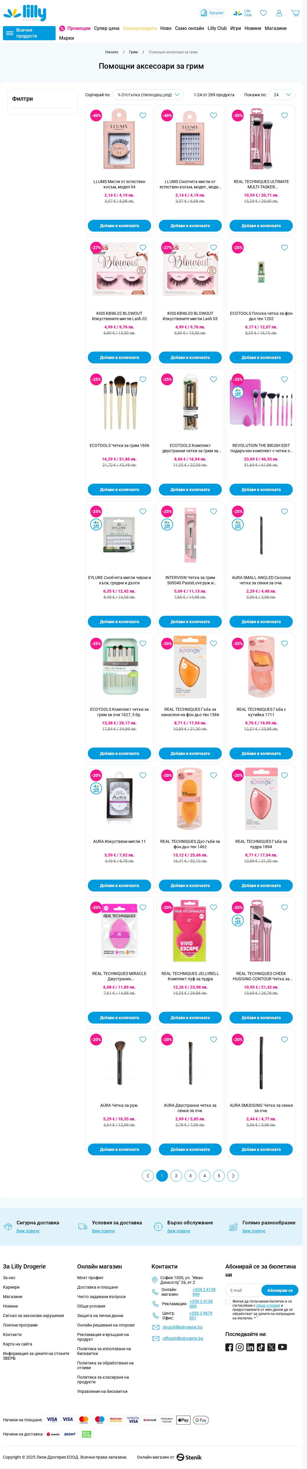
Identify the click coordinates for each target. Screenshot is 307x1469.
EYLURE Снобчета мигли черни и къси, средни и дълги (119, 580)
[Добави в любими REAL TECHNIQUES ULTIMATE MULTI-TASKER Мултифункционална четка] (284, 115)
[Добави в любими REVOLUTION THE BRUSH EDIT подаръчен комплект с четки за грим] (284, 379)
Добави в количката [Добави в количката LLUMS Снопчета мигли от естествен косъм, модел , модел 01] (190, 225)
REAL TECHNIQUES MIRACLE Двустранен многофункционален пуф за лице (119, 976)
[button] (42, 102)
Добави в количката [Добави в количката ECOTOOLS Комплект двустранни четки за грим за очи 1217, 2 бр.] (190, 489)
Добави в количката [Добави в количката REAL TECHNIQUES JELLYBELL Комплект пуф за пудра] (190, 1017)
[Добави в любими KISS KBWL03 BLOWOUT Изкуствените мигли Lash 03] (213, 248)
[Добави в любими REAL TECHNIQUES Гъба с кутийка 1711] (284, 643)
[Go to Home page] (25, 13)
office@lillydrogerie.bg (183, 1338)
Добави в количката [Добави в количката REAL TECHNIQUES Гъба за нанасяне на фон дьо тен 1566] (190, 753)
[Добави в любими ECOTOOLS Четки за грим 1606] (143, 379)
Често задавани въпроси (101, 1296)
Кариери (11, 1287)
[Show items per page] (282, 94)
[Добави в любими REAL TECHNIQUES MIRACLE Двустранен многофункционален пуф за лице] (143, 907)
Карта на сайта (17, 1344)
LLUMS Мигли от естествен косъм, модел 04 (119, 184)
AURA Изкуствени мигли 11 (119, 841)
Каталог (212, 13)
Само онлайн (189, 28)
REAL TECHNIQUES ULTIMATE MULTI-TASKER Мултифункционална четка (261, 184)
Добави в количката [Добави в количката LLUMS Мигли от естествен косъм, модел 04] (119, 225)
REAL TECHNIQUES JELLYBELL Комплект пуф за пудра (190, 976)
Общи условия (91, 1306)
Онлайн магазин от (169, 1457)
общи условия (268, 1305)
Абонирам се (280, 1290)
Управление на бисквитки (102, 1391)
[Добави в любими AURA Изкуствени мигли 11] (143, 775)
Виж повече (28, 1231)
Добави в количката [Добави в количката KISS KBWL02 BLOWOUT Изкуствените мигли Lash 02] (119, 357)
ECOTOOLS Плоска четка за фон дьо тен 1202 (261, 316)
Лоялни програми (20, 1325)
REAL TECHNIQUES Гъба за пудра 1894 (261, 844)
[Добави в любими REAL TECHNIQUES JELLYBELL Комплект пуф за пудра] (213, 907)
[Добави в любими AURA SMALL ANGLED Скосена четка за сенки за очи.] (284, 511)
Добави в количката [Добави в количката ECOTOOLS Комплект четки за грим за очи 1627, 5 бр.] (119, 753)
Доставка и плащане (97, 1287)
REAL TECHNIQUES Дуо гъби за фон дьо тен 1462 (190, 844)
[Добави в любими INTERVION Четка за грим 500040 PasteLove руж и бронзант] (213, 511)
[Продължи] (233, 1176)
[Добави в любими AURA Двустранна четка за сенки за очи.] (213, 1039)
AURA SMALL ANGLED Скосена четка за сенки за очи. (261, 580)
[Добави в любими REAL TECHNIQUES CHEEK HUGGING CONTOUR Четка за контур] (284, 907)
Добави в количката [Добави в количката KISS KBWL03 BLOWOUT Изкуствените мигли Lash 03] (190, 357)
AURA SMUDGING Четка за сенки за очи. (261, 1108)
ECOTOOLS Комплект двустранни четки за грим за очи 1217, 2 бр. (190, 448)
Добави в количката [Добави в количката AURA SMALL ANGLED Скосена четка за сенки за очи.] (261, 621)
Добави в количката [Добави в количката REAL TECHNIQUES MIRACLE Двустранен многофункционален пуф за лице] (119, 1017)
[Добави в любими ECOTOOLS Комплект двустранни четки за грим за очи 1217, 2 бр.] (213, 379)
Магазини (276, 28)
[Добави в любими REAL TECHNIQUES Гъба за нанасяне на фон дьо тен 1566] (213, 643)
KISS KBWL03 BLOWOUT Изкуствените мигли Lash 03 (190, 316)
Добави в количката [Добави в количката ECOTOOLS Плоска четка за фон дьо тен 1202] (261, 357)
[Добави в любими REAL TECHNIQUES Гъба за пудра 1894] (284, 775)
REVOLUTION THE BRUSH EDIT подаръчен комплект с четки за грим (261, 448)
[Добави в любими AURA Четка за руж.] (143, 1039)
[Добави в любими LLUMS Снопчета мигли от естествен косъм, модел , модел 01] (213, 115)
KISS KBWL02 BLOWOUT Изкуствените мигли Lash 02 (119, 316)
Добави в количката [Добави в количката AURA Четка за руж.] (119, 1149)
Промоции (79, 28)
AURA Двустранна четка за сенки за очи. (190, 1108)
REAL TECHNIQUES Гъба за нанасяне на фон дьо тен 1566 (190, 712)
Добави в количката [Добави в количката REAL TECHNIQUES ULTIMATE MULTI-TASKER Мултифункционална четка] (261, 225)
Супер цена (106, 28)
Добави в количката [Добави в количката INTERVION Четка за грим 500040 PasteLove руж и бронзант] (190, 621)
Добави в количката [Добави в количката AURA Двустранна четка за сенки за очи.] (190, 1149)
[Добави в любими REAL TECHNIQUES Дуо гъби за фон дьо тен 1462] (213, 775)
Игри (235, 28)
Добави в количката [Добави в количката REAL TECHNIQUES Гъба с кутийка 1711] (261, 753)
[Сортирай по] (148, 94)
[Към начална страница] (111, 52)
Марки (66, 38)
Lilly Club (217, 28)
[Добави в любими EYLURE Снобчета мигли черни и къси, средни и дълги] (143, 511)
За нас (9, 1277)
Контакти (12, 1334)
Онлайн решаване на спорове (106, 1325)
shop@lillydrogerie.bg (182, 1327)
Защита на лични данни (100, 1315)
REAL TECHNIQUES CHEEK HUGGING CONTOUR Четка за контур (261, 976)
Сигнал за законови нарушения (33, 1315)
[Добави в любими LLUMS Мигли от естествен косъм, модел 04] (143, 115)
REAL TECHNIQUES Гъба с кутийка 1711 (261, 712)
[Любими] (263, 13)
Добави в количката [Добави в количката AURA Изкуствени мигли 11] (119, 885)
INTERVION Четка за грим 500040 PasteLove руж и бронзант (190, 580)
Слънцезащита (140, 28)
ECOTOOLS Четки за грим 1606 (119, 445)
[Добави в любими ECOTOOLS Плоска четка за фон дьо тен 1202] (284, 248)
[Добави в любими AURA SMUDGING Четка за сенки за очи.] (284, 1039)
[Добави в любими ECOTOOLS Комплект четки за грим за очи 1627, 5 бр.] (143, 643)
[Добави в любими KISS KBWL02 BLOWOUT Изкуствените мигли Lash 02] (143, 248)
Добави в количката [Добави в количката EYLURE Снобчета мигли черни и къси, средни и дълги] (119, 621)
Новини (253, 28)
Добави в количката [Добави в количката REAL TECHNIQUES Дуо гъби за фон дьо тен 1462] (190, 885)
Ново (166, 28)
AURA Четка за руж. (119, 1105)
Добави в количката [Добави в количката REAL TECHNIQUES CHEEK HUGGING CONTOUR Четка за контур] (261, 1017)
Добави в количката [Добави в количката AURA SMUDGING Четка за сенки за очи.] (261, 1149)
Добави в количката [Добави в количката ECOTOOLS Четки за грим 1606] (119, 489)
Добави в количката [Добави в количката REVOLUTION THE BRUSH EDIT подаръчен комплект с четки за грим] (261, 489)
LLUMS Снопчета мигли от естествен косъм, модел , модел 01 (190, 184)
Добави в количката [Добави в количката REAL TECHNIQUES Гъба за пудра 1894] (261, 885)
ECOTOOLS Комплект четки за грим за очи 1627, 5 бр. (119, 712)
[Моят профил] (279, 13)
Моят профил (90, 1277)
